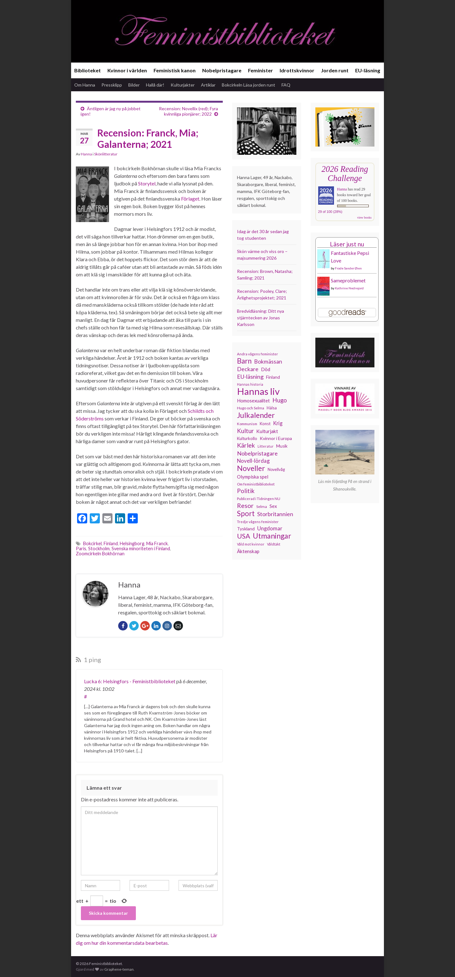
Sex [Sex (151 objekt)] (273, 506)
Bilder (134, 84)
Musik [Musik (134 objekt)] (282, 446)
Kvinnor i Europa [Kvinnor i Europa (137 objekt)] (276, 438)
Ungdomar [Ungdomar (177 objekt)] (269, 528)
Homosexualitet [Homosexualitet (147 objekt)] (253, 400)
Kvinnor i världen (127, 70)
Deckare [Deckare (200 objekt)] (247, 368)
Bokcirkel (92, 543)
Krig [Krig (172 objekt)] (277, 423)
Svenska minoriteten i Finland (141, 548)
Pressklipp (111, 84)
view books (364, 217)
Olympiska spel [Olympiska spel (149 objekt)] (252, 476)
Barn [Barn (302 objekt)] (244, 361)
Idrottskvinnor (297, 70)
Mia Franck (157, 543)
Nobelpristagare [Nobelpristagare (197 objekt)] (257, 453)
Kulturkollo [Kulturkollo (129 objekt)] (247, 438)
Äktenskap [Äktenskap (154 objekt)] (248, 551)
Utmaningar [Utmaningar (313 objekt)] (272, 535)
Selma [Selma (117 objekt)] (261, 506)
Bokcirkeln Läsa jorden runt (248, 84)
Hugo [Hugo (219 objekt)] (279, 400)
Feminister (260, 70)
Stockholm (99, 548)
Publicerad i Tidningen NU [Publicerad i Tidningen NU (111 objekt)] (258, 498)
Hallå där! (155, 84)
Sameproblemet (348, 280)
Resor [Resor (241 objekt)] (245, 505)
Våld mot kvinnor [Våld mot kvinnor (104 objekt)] (250, 544)
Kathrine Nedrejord (349, 288)
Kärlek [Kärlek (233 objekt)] (246, 445)
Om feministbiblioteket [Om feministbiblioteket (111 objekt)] (256, 484)
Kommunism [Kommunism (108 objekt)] (247, 424)
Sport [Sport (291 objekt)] (246, 513)
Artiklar (208, 84)
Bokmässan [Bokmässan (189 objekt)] (268, 361)
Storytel (146, 183)
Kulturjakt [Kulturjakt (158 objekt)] (267, 431)
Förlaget (190, 199)
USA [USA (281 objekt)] (243, 536)
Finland (111, 543)
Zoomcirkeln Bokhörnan (100, 553)
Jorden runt (335, 70)
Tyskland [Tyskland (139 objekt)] (246, 528)
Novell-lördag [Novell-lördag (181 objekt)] (253, 460)
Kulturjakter (183, 84)
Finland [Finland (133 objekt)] (273, 377)
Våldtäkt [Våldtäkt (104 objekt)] (273, 544)
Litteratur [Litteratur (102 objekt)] (266, 446)
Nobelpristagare (221, 70)
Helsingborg (132, 543)
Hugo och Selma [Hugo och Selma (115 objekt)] (250, 408)
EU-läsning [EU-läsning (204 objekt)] (250, 376)
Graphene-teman (119, 969)
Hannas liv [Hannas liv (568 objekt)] (258, 391)
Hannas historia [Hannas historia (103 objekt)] (250, 384)
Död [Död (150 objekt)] (265, 369)
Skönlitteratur (106, 154)
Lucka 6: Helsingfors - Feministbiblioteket (129, 681)
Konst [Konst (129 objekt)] (265, 423)
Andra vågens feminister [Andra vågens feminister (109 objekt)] (257, 354)
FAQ (286, 84)
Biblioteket (87, 70)
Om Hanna (84, 84)
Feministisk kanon (175, 70)
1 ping (88, 659)
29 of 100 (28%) (330, 212)
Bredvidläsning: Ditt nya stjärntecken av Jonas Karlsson (260, 317)
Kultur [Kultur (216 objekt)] (245, 430)
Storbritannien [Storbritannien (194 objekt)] (275, 514)
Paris (81, 548)
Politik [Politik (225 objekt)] (246, 490)
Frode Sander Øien (348, 268)
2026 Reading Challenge (345, 173)
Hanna (86, 154)
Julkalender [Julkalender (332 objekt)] (256, 415)
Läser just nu (347, 244)
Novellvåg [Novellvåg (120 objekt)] (276, 469)
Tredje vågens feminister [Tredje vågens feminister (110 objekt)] (258, 521)
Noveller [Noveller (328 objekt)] (251, 468)
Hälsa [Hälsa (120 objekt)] (272, 408)
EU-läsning (367, 70)
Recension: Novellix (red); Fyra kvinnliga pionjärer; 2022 (188, 111)
